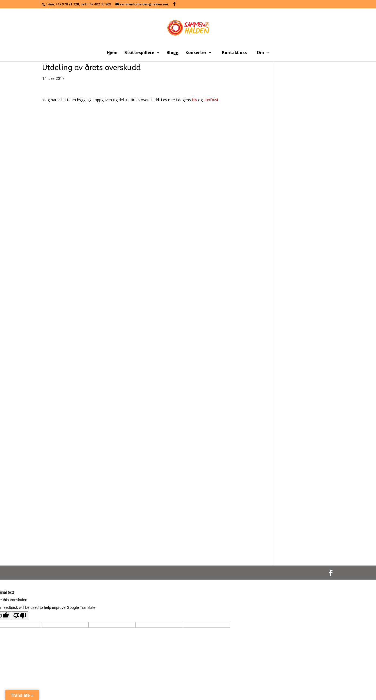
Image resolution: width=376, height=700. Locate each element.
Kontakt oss (234, 52)
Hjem (112, 53)
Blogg (173, 53)
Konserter (196, 53)
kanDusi (211, 99)
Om (260, 53)
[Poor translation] (19, 615)
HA (195, 99)
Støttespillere (139, 53)
